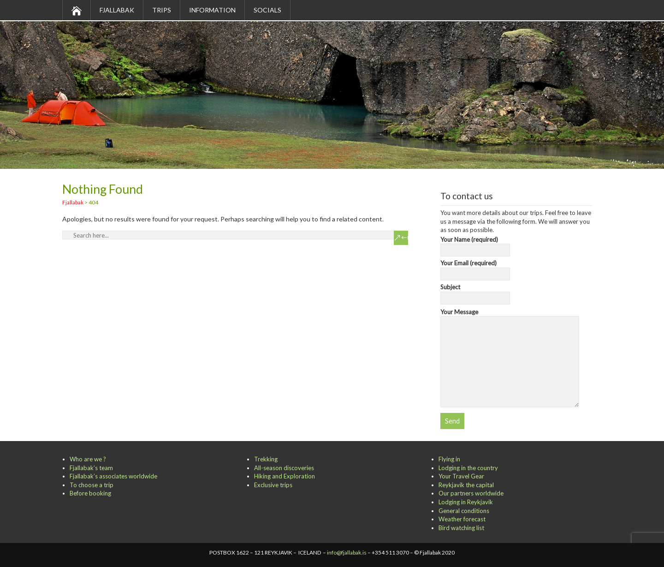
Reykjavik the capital (466, 485)
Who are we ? (88, 459)
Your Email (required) (475, 268)
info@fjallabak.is (347, 552)
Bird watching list (461, 527)
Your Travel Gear (461, 476)
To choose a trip (91, 485)
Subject (475, 292)
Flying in (449, 459)
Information (212, 10)
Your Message (509, 316)
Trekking (266, 459)
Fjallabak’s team (91, 468)
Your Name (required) (475, 245)
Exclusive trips (273, 485)
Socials (267, 10)
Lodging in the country (468, 468)
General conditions (464, 510)
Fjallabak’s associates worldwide (113, 476)
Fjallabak (117, 10)
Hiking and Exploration (284, 476)
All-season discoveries (284, 468)
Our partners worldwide (471, 493)
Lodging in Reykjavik (466, 502)
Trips (161, 10)
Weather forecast (462, 519)
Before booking (90, 493)
